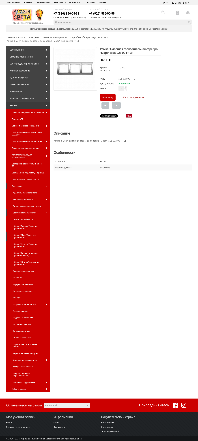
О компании (13, 2)
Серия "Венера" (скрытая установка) (25, 227)
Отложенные (107, 427)
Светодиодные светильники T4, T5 (27, 165)
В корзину (107, 97)
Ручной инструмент (19, 77)
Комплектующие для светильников (22, 156)
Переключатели (20, 311)
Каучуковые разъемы (23, 284)
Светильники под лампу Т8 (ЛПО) (28, 173)
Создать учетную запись (18, 427)
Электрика (33, 37)
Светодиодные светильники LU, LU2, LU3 (27, 133)
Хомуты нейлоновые (23, 367)
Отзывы (102, 2)
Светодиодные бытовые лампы (27, 141)
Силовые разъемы (22, 338)
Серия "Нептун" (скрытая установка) (25, 245)
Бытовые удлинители (23, 199)
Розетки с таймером (24, 219)
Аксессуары (16, 91)
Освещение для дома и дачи (25, 148)
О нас (56, 422)
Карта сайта (59, 427)
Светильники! (17, 50)
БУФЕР (21, 37)
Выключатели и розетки (55, 37)
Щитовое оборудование (24, 382)
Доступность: (107, 83)
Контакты (89, 2)
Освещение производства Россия (28, 112)
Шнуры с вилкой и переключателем (21, 374)
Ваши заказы (107, 422)
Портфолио (75, 2)
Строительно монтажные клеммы (25, 345)
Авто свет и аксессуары (22, 98)
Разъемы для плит (22, 324)
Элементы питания (19, 84)
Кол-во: (104, 88)
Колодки (17, 298)
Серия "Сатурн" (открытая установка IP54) (26, 254)
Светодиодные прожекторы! (24, 63)
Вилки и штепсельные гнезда (27, 206)
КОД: (102, 78)
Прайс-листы (59, 2)
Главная (10, 37)
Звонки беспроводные (23, 271)
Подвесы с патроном (23, 318)
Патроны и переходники (24, 304)
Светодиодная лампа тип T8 (25, 179)
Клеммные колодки (22, 291)
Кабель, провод (19, 389)
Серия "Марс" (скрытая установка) (88, 37)
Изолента (17, 278)
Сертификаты (43, 2)
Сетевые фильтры (21, 331)
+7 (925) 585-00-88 (102, 13)
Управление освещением (25, 360)
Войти (9, 422)
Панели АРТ (17, 119)
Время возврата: (105, 69)
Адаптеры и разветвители (25, 193)
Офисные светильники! (21, 56)
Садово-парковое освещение (25, 126)
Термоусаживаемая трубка (25, 353)
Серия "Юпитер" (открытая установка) (26, 263)
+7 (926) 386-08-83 (66, 13)
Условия (28, 2)
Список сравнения (110, 431)
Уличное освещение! (20, 70)
